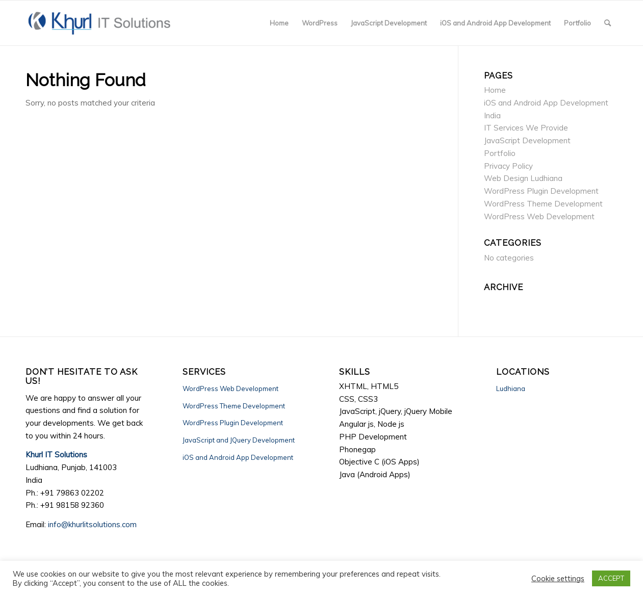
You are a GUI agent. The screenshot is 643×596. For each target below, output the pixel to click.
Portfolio (500, 153)
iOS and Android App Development (238, 457)
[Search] (608, 23)
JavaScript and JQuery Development (239, 440)
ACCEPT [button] (611, 578)
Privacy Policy (508, 166)
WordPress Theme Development (543, 204)
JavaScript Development (527, 140)
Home (495, 90)
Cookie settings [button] (557, 578)
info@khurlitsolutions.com (92, 524)
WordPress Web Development (539, 216)
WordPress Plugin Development (541, 191)
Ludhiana (510, 388)
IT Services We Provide (526, 128)
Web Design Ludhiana (523, 178)
